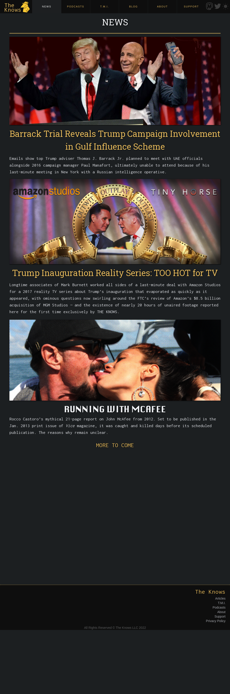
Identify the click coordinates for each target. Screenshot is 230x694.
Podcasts (219, 607)
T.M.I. (222, 603)
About (221, 612)
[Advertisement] (115, 509)
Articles (220, 598)
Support (220, 616)
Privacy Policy (216, 621)
